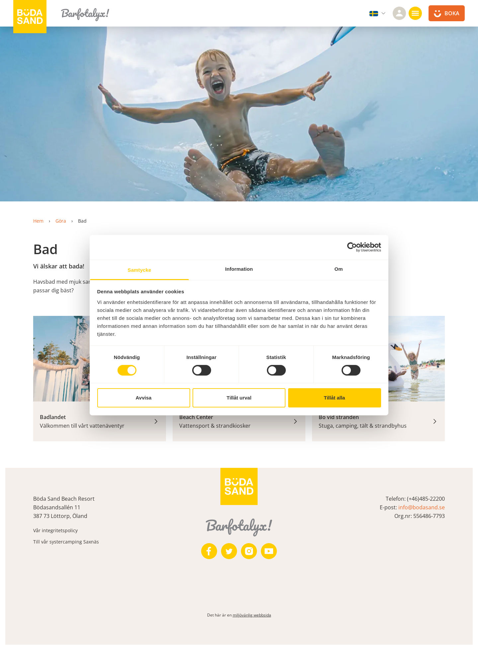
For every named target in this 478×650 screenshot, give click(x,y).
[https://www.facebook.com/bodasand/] (209, 551)
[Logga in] (399, 13)
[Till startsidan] (29, 16)
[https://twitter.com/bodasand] (229, 551)
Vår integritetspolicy (55, 530)
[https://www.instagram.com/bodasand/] (249, 551)
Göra (60, 221)
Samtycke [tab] (139, 269)
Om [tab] (338, 268)
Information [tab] (239, 268)
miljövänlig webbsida (252, 615)
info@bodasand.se (421, 507)
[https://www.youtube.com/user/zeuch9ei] (269, 551)
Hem (38, 221)
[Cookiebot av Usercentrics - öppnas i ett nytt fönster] (352, 247)
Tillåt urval (239, 397)
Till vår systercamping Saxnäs (66, 542)
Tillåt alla (334, 397)
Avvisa (144, 397)
